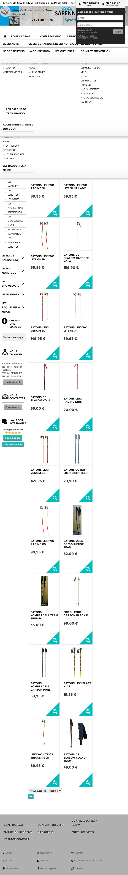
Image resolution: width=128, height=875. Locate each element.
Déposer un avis (13, 444)
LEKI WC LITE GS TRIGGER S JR (42, 756)
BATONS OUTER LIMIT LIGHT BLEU (76, 471)
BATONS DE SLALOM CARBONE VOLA (76, 258)
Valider (118, 31)
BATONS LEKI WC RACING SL (42, 186)
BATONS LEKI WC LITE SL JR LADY (75, 186)
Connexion (87, 5)
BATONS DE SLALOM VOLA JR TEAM (75, 757)
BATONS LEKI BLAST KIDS (77, 685)
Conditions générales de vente (88, 860)
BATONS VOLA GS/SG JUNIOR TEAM (74, 544)
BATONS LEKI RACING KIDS (73, 400)
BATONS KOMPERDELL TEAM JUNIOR (44, 615)
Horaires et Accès (13, 382)
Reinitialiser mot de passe (87, 38)
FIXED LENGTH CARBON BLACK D (76, 613)
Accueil (8, 860)
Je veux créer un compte (87, 32)
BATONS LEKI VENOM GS (40, 471)
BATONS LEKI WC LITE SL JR (75, 329)
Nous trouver (46, 853)
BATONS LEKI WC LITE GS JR (42, 258)
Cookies (79, 868)
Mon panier (113, 2)
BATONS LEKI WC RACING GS (42, 542)
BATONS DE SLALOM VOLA (40, 398)
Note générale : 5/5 (12, 429)
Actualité (79, 853)
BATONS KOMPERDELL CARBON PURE (41, 686)
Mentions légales (48, 868)
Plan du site (12, 868)
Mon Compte (91, 2)
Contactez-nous (13, 407)
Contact (9, 853)
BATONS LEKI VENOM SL (40, 329)
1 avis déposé (13, 437)
